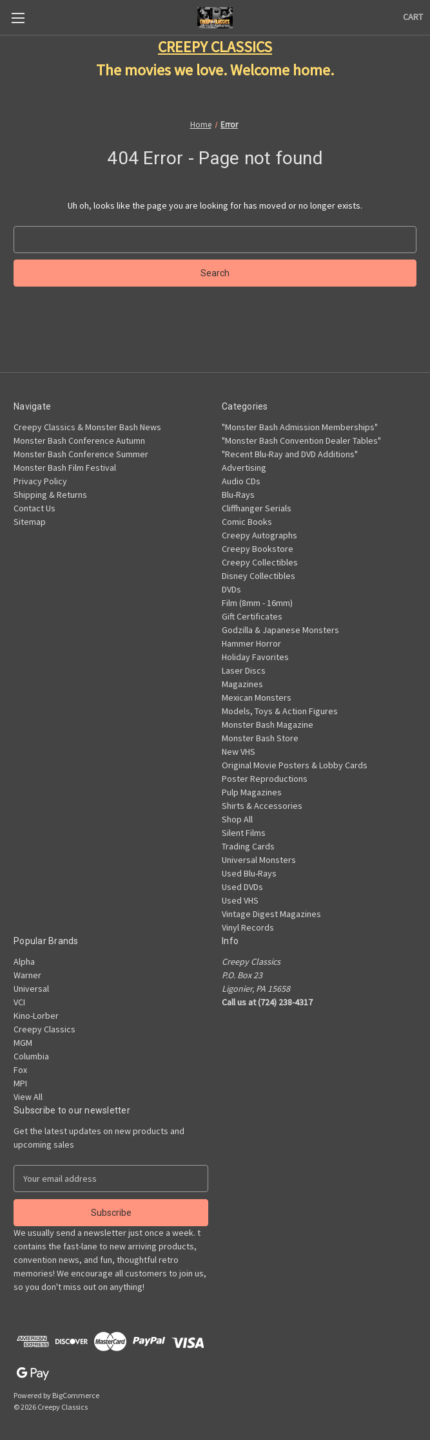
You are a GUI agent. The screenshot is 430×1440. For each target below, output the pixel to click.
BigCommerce (75, 1395)
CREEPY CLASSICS (215, 47)
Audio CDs (241, 481)
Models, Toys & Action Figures (280, 711)
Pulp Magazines (252, 792)
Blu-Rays (238, 494)
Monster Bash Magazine (267, 724)
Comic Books (247, 521)
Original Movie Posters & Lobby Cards (294, 765)
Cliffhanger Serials (256, 508)
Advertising (244, 467)
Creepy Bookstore (257, 548)
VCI (19, 1002)
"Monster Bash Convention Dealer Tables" (301, 440)
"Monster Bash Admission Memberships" (300, 427)
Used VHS (240, 900)
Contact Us (34, 508)
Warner (27, 975)
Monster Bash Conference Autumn (79, 440)
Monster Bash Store (260, 738)
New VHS (238, 751)
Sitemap (30, 521)
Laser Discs (244, 670)
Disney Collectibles (258, 576)
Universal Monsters (259, 860)
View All (28, 1097)
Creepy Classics (44, 1029)
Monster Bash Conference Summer (81, 454)
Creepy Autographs (259, 535)
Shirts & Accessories (262, 805)
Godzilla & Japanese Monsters (280, 630)
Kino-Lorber (36, 1015)
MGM (23, 1042)
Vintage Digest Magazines (271, 914)
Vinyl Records (248, 927)
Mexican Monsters (256, 697)
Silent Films (244, 832)
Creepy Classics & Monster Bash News (87, 427)
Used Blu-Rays (249, 873)
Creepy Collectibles (260, 562)
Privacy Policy (40, 481)
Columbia (31, 1056)
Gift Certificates (252, 616)
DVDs (231, 589)
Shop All (237, 819)
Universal (31, 988)
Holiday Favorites (255, 657)
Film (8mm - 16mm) (257, 603)
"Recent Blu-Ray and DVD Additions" (290, 454)
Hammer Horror (251, 643)
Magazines (242, 684)
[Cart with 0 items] (413, 17)
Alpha (24, 961)
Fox (20, 1069)
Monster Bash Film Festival (65, 467)
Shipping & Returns (50, 494)
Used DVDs (242, 887)
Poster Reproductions (265, 778)
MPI (20, 1083)
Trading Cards (248, 846)
